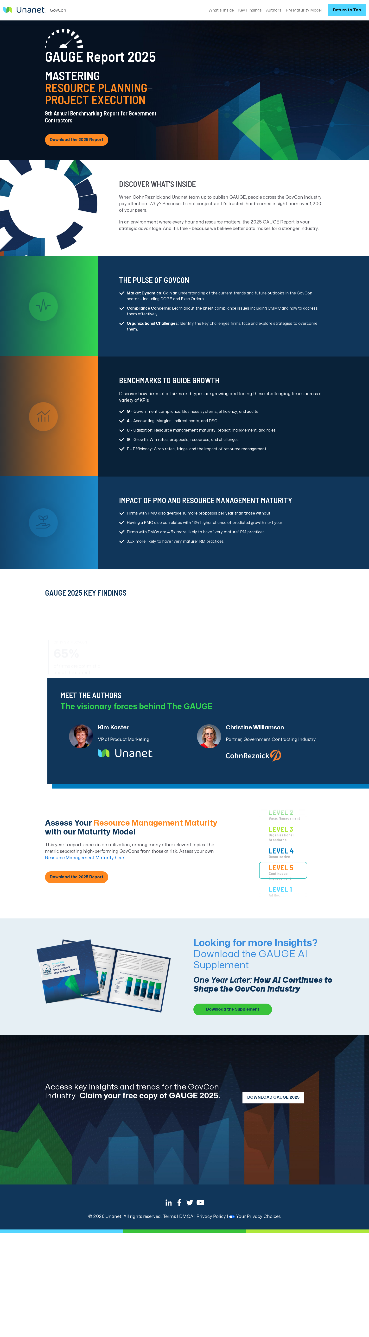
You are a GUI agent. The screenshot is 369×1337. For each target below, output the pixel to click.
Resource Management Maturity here (84, 858)
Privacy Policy (211, 1217)
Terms (169, 1217)
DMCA (186, 1217)
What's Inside (221, 10)
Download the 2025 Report (76, 140)
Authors (273, 10)
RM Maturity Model (304, 10)
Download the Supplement (232, 1009)
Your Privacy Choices (255, 1217)
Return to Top (347, 10)
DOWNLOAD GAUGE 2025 (273, 1097)
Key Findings (250, 10)
